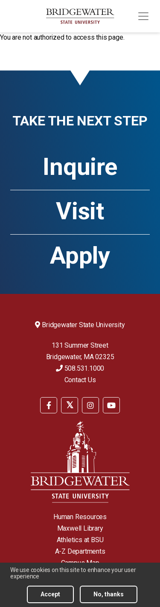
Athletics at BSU (80, 540)
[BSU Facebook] (48, 405)
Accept (50, 597)
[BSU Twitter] (69, 405)
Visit (80, 211)
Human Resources (80, 517)
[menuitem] (48, 404)
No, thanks (108, 597)
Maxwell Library (80, 528)
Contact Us (80, 380)
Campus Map (80, 563)
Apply (80, 255)
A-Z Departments (80, 551)
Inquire (80, 167)
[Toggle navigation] (143, 16)
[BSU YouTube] (111, 405)
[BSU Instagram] (90, 405)
